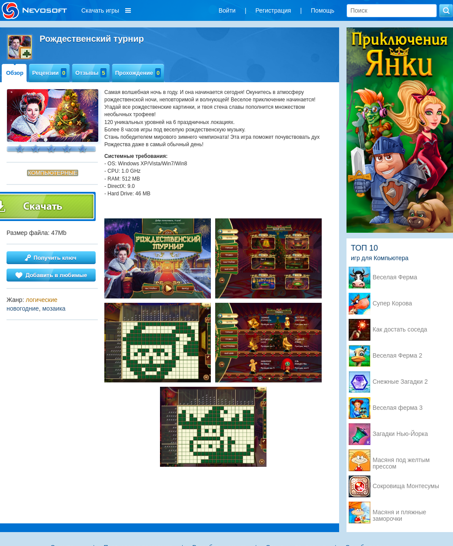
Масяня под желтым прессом (401, 461)
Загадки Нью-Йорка (400, 434)
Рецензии (49, 72)
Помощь (322, 10)
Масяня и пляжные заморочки (399, 513)
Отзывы (90, 72)
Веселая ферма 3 (398, 408)
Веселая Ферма (395, 277)
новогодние (23, 308)
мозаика (54, 308)
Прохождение (138, 72)
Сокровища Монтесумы (406, 486)
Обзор (14, 73)
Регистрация (273, 10)
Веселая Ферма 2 (397, 355)
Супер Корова (392, 303)
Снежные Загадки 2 (400, 382)
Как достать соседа (400, 329)
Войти (227, 10)
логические (41, 299)
